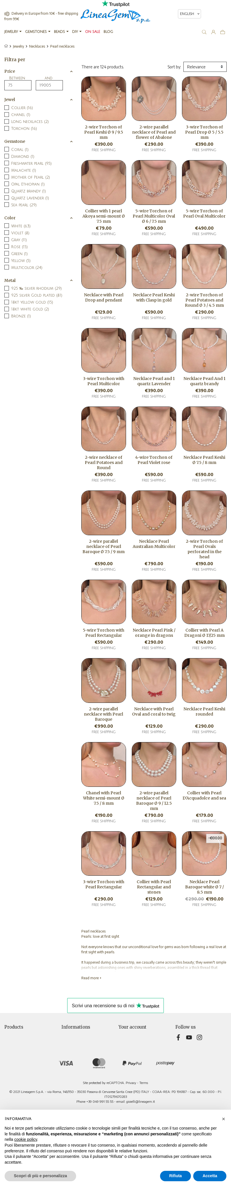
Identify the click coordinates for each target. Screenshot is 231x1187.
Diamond (22, 157)
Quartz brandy (28, 191)
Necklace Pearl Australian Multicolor (154, 544)
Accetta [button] (209, 1175)
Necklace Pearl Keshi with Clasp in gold (154, 297)
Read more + (91, 978)
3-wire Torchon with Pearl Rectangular (103, 884)
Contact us (70, 1077)
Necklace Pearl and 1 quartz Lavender (154, 381)
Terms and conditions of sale (86, 1053)
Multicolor (26, 268)
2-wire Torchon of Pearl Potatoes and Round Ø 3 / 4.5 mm (204, 300)
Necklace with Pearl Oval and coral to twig (154, 711)
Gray (19, 240)
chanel (20, 115)
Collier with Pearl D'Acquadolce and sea (204, 795)
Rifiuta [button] (175, 1175)
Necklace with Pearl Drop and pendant (103, 297)
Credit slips (128, 1053)
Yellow (21, 261)
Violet (20, 233)
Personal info (130, 1035)
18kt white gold (30, 309)
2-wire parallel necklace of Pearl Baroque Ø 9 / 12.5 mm (154, 800)
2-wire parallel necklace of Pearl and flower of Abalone (154, 132)
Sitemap (68, 1083)
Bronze (21, 316)
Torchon (24, 129)
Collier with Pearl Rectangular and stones (154, 887)
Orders (125, 1047)
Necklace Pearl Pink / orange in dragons (154, 633)
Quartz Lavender (30, 198)
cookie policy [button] (25, 1139)
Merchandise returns (137, 1041)
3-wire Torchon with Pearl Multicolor (103, 381)
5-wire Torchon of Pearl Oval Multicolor (204, 213)
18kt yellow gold (32, 302)
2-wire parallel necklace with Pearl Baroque (103, 714)
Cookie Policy (73, 1065)
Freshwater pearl (31, 164)
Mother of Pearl (30, 177)
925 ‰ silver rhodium (36, 289)
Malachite (23, 170)
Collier (22, 108)
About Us (69, 1059)
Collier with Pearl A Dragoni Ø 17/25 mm (204, 633)
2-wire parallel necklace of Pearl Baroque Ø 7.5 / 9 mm (103, 546)
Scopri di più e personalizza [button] (40, 1175)
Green (19, 254)
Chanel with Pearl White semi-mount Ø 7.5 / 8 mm (103, 798)
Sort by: (174, 66)
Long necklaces (30, 122)
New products (17, 1041)
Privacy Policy (73, 1047)
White (21, 226)
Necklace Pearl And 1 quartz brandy (204, 381)
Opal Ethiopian (28, 184)
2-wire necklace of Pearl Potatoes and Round (104, 462)
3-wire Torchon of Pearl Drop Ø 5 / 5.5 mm (204, 132)
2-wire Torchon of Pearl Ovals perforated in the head (204, 549)
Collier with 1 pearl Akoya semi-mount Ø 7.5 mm (103, 216)
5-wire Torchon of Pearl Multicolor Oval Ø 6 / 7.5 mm (154, 216)
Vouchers (127, 1065)
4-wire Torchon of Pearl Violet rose (153, 460)
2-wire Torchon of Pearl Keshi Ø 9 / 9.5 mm (103, 132)
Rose (19, 247)
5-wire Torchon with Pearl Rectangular (103, 633)
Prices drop (14, 1035)
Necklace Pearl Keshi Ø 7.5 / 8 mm (204, 460)
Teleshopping (73, 1071)
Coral (20, 150)
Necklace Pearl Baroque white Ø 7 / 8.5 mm (204, 887)
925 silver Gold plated (36, 295)
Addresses (128, 1059)
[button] (223, 1119)
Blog (65, 1089)
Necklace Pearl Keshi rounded (204, 711)
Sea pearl (24, 205)
